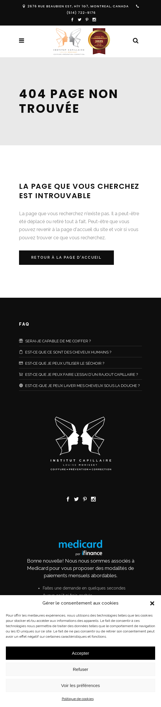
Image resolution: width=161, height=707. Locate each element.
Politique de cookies (78, 699)
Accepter (80, 653)
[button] (152, 603)
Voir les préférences (80, 685)
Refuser (80, 669)
